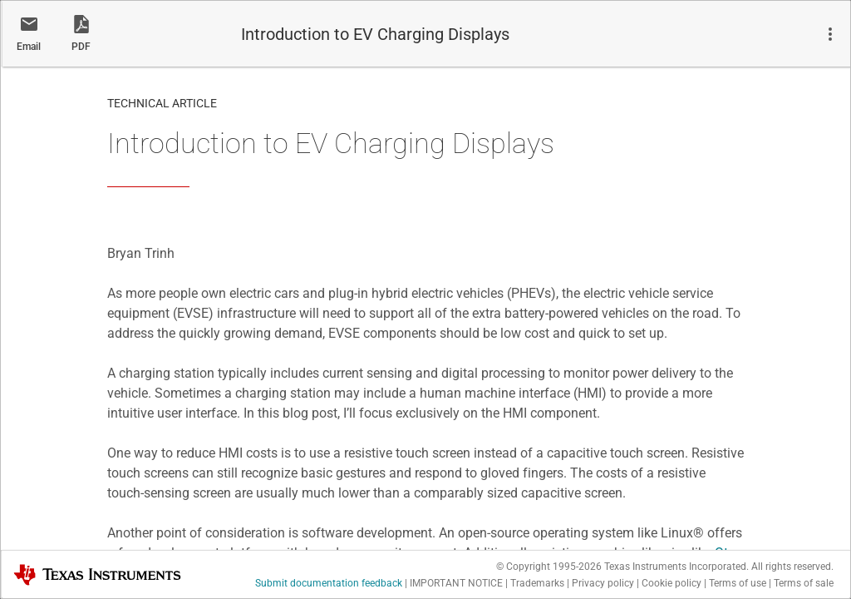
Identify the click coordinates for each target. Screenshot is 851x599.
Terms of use (737, 583)
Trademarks (537, 583)
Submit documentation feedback (328, 583)
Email (29, 46)
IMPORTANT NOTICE (456, 583)
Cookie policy (671, 583)
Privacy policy (603, 583)
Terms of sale (804, 583)
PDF (81, 46)
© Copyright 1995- (549, 566)
